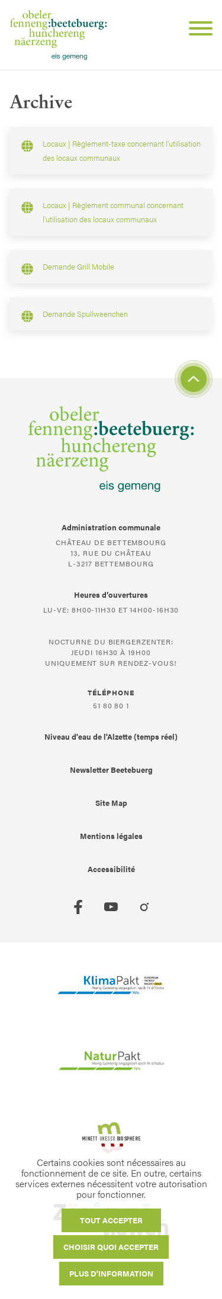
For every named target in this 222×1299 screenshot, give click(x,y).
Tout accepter (111, 1220)
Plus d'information (111, 1273)
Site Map (111, 802)
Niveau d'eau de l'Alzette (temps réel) (111, 736)
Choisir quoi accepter (111, 1246)
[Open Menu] (196, 30)
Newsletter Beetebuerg (111, 769)
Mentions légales (111, 835)
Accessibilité (111, 868)
